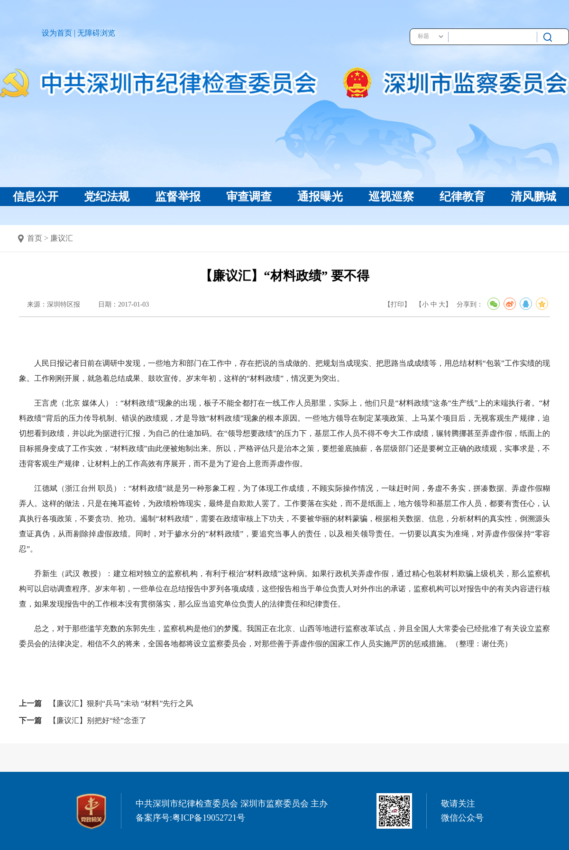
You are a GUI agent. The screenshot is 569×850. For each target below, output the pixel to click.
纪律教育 (462, 196)
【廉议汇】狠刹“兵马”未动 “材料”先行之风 (121, 703)
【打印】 (397, 304)
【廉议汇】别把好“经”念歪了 (98, 720)
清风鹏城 (533, 196)
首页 (34, 238)
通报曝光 (320, 196)
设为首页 (57, 33)
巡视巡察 (391, 196)
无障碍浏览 (96, 33)
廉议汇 (61, 238)
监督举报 (178, 196)
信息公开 (35, 196)
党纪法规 (106, 196)
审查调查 (249, 196)
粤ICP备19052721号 (208, 818)
